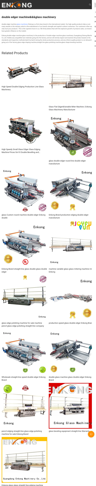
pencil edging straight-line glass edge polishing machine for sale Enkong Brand (22, 432)
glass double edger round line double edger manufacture (67, 162)
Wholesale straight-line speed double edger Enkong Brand (24, 378)
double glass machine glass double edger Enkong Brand (70, 378)
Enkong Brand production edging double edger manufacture (68, 216)
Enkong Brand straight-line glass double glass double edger (24, 270)
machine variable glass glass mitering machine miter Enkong (71, 270)
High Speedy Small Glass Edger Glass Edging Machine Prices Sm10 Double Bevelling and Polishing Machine (21, 151)
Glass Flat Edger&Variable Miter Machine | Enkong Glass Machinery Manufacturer (70, 108)
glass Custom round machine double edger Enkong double (23, 216)
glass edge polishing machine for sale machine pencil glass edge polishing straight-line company (23, 324)
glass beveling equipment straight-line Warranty (69, 431)
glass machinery (22, 24)
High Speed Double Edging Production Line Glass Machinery (23, 88)
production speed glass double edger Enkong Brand (71, 323)
